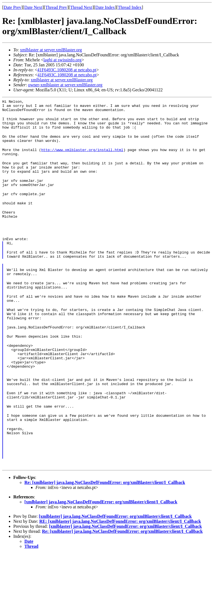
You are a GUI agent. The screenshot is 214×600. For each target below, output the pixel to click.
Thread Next (81, 7)
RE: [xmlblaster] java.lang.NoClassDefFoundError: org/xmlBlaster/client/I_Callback (120, 568)
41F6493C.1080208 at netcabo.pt (66, 69)
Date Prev (12, 7)
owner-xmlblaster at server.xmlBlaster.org (65, 84)
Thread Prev (56, 7)
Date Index (105, 7)
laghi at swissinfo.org (62, 59)
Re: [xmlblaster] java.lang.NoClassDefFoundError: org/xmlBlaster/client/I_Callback (104, 529)
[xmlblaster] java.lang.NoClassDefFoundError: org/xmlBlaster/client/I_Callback (100, 548)
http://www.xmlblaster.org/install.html (82, 157)
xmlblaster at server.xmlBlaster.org (51, 49)
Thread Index (130, 7)
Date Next (33, 7)
